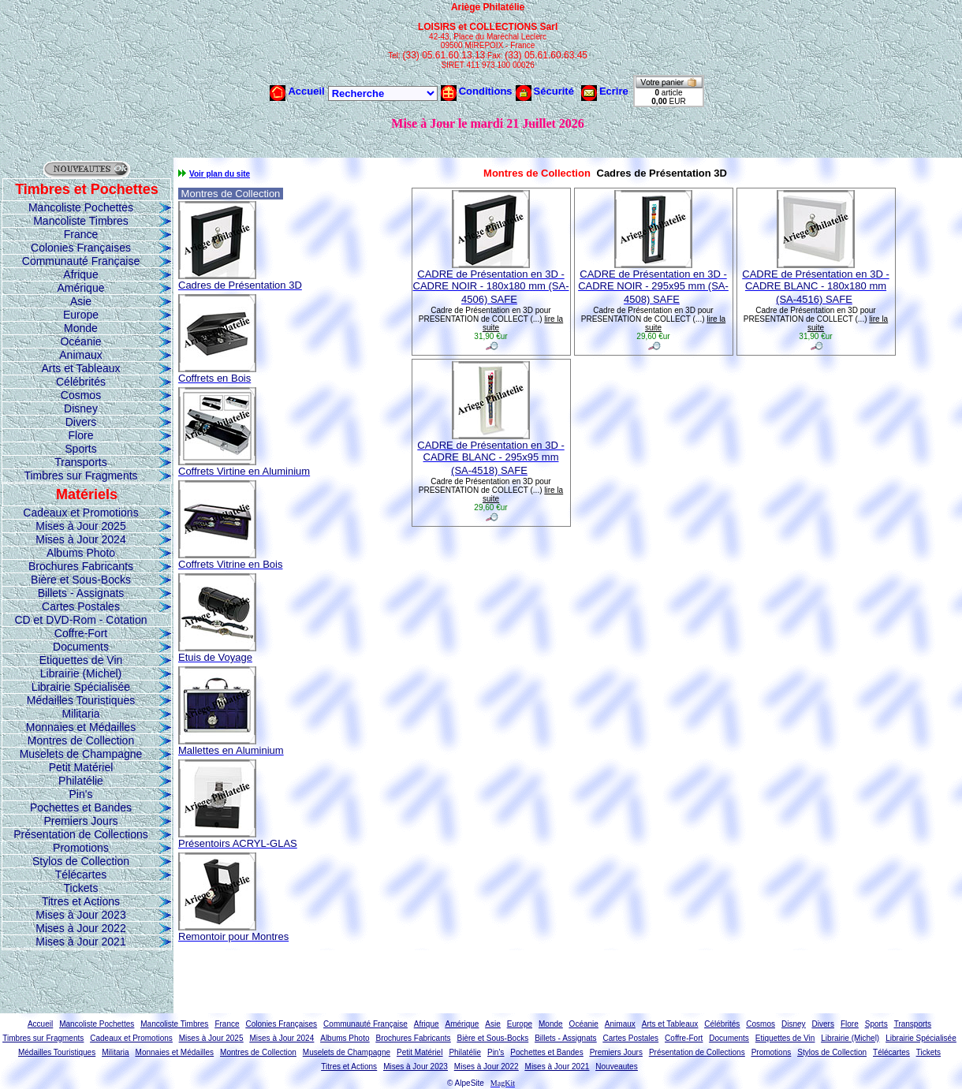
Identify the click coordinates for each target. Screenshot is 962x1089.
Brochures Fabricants (80, 566)
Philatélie (80, 780)
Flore (81, 435)
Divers (81, 422)
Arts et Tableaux (80, 368)
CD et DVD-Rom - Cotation (80, 619)
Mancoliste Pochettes (80, 207)
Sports (80, 448)
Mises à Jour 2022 (80, 928)
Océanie (80, 341)
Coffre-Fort (80, 633)
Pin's (81, 794)
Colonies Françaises (81, 247)
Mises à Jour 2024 (80, 539)
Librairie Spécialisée (81, 687)
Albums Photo (81, 552)
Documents (81, 646)
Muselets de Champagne (81, 754)
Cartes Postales (81, 606)
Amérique (81, 288)
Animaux (80, 355)
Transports (80, 462)
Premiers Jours (80, 821)
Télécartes (80, 874)
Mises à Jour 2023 (80, 914)
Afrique (80, 274)
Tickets (81, 888)
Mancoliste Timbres (81, 220)
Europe (81, 314)
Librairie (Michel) (80, 673)
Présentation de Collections (80, 834)
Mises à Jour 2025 (80, 526)
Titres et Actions (81, 901)
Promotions (81, 847)
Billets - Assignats (81, 593)
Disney (81, 408)
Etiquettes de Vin (81, 660)
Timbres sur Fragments (80, 475)
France (81, 234)
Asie (80, 301)
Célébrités (81, 381)
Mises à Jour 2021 (80, 941)
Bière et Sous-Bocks (81, 579)
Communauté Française (81, 261)
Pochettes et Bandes (81, 807)
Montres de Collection (81, 740)
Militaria (80, 713)
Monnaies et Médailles (81, 727)
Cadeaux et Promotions (80, 512)
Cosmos (81, 395)
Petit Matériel (81, 767)
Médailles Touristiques (81, 700)
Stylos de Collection (80, 861)
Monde (81, 328)
